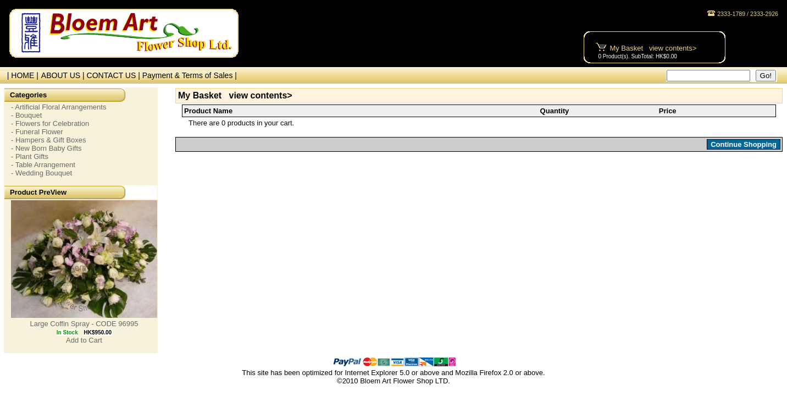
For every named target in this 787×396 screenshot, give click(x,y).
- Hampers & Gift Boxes (48, 140)
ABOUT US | (64, 75)
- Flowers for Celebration (50, 123)
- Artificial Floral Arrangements (58, 107)
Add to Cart (84, 340)
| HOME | (20, 75)
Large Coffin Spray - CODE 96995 (84, 324)
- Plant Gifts (29, 156)
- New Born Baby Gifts (46, 148)
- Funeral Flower (37, 132)
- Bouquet (26, 115)
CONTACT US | (114, 75)
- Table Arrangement (43, 165)
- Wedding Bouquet (41, 173)
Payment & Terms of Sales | (189, 75)
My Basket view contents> (652, 48)
